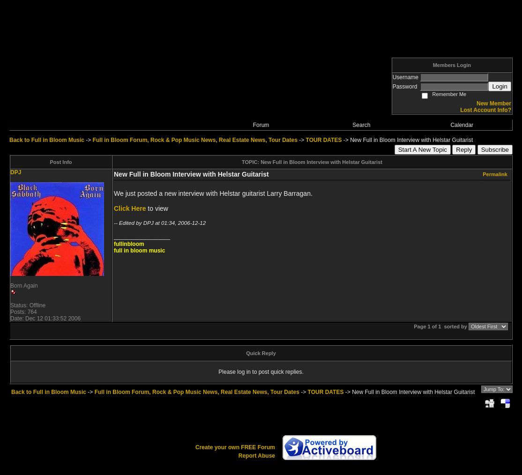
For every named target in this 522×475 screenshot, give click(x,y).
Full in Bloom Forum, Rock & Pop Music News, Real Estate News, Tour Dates (195, 140)
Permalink (495, 174)
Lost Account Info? (485, 110)
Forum (261, 125)
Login (499, 86)
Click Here (130, 208)
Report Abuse (257, 456)
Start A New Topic (422, 149)
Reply (464, 149)
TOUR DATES (324, 140)
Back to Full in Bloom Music (46, 140)
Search (361, 125)
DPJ (15, 172)
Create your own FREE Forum (235, 447)
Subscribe (495, 149)
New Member (494, 103)
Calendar (461, 125)
